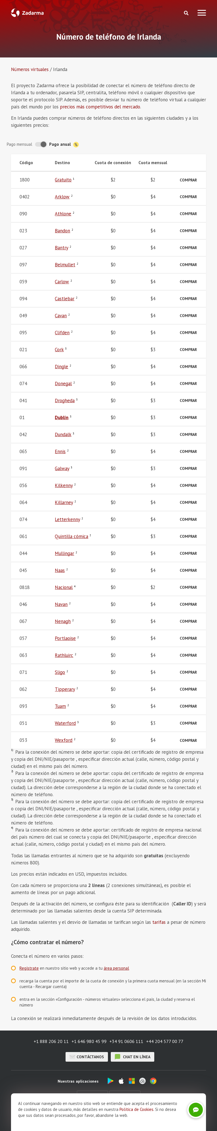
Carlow (62, 282)
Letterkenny (67, 519)
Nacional (64, 587)
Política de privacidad (175, 1118)
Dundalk (63, 434)
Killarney (64, 502)
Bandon (62, 231)
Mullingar (64, 553)
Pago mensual (19, 144)
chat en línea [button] (132, 1057)
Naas (60, 570)
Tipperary (65, 689)
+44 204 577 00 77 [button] (164, 1041)
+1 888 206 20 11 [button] (51, 1041)
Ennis (60, 451)
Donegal (63, 383)
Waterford (65, 723)
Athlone (63, 214)
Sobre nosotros (36, 1118)
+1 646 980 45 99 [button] (89, 1041)
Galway (62, 468)
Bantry (61, 248)
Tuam (60, 706)
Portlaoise (65, 638)
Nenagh (63, 621)
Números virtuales (30, 69)
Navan (61, 604)
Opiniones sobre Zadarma (79, 1118)
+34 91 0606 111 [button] (126, 1041)
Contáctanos (87, 1057)
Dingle (61, 366)
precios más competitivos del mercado (100, 107)
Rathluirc (64, 655)
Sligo (60, 672)
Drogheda (65, 400)
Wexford (63, 740)
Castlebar (64, 298)
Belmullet (65, 265)
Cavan (61, 315)
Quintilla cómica (71, 536)
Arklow (62, 197)
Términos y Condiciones (129, 1118)
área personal (116, 968)
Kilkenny (64, 485)
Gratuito (63, 180)
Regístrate (29, 968)
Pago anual (64, 144)
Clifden (62, 332)
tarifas (159, 922)
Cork (59, 349)
